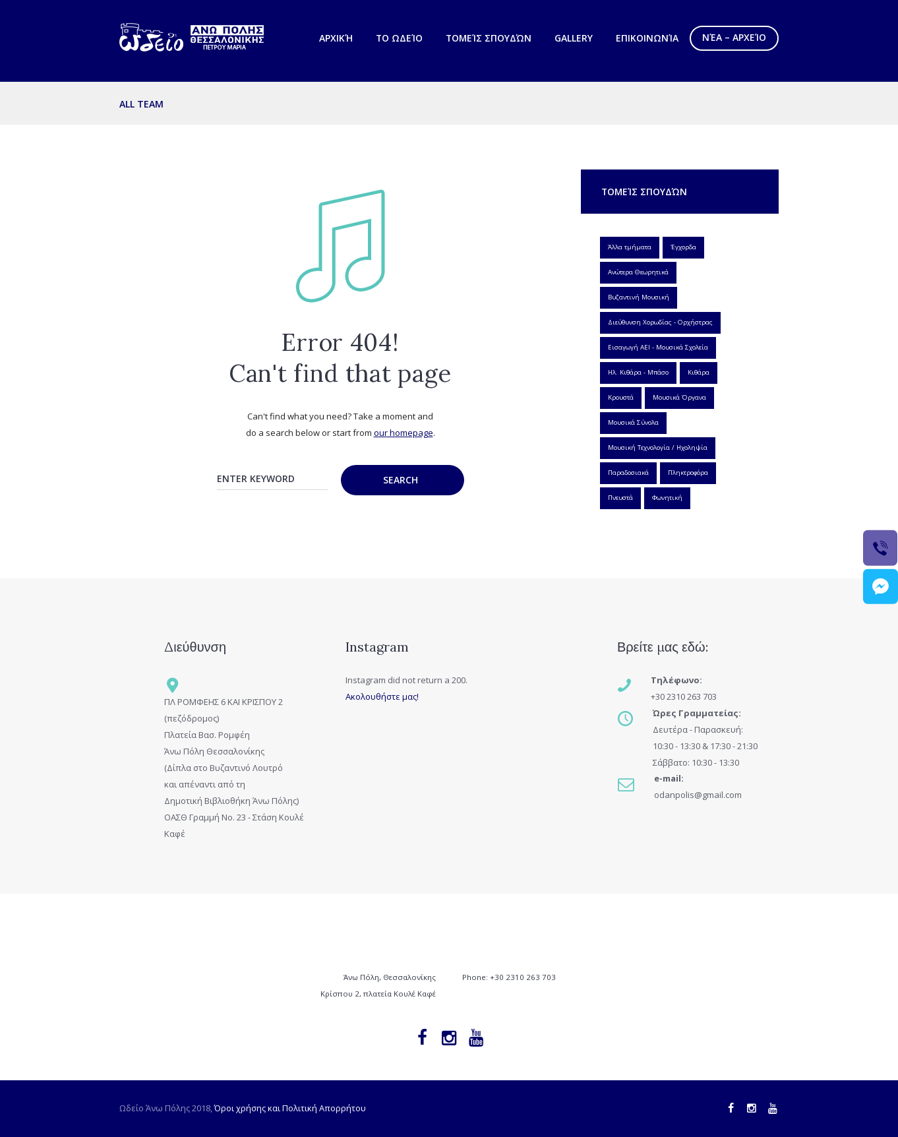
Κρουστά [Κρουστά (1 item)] (621, 397)
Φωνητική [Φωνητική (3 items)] (667, 497)
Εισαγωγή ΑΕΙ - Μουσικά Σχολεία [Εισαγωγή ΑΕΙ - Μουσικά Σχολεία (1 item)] (658, 347)
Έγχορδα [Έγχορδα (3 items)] (683, 247)
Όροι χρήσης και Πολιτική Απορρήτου (290, 1108)
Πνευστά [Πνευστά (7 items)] (620, 497)
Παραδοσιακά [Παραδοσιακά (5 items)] (628, 472)
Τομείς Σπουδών (488, 38)
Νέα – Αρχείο (734, 37)
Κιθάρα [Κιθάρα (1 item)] (698, 372)
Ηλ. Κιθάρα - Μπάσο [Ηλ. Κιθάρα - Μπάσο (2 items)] (638, 372)
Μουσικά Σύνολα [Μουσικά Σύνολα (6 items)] (633, 422)
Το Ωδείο (399, 38)
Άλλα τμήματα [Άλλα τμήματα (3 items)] (629, 247)
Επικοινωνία (647, 38)
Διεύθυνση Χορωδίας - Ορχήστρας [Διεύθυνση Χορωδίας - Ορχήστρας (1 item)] (660, 322)
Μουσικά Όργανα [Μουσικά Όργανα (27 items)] (679, 397)
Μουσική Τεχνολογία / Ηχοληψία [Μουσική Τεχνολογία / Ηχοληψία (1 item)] (657, 447)
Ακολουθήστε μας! (382, 696)
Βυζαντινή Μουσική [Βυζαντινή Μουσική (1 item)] (638, 297)
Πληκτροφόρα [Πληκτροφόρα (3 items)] (688, 472)
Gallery (573, 38)
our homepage (403, 433)
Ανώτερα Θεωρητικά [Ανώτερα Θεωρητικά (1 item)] (638, 272)
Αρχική (336, 38)
